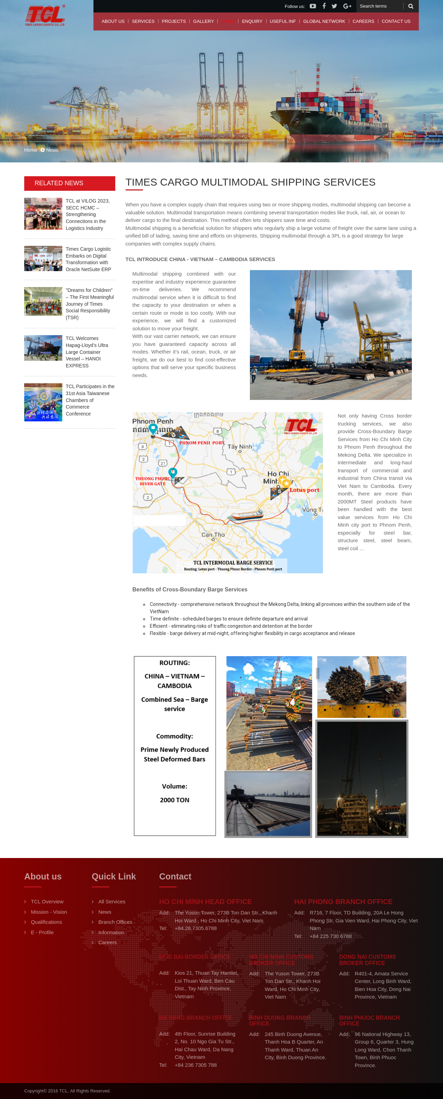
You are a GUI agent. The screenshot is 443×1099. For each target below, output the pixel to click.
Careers (363, 21)
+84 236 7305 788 (196, 1065)
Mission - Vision (49, 912)
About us (113, 21)
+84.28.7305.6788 (196, 928)
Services (143, 21)
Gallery (203, 21)
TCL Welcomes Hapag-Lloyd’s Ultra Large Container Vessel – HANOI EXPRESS (87, 352)
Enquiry (252, 21)
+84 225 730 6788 (331, 936)
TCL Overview (47, 901)
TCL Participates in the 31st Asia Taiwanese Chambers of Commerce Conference (90, 400)
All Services (111, 901)
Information (111, 932)
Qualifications (46, 922)
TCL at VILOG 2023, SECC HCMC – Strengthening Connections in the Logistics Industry (88, 214)
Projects (174, 21)
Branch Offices (115, 922)
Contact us (396, 21)
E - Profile (42, 932)
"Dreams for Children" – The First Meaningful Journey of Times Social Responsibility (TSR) (90, 303)
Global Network (324, 21)
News (228, 21)
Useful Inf (283, 21)
